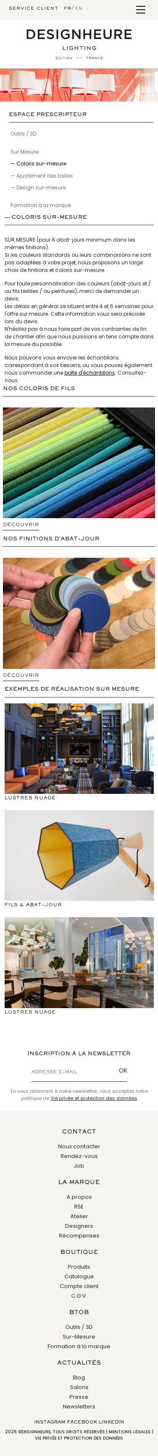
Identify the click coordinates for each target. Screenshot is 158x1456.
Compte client (79, 1286)
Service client (33, 8)
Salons (79, 1387)
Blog (79, 1377)
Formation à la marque (41, 205)
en (79, 8)
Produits (79, 1267)
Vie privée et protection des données (94, 1098)
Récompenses (79, 1236)
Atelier (79, 1216)
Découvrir (21, 525)
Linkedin (111, 1422)
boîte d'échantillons (89, 372)
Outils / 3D (23, 133)
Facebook (82, 1422)
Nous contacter (79, 1146)
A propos (79, 1197)
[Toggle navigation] (140, 10)
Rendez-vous (79, 1156)
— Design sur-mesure (38, 187)
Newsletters (79, 1407)
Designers (79, 1226)
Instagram (49, 1422)
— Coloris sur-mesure (38, 163)
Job (79, 1166)
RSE (79, 1207)
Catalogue (79, 1276)
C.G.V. (79, 1296)
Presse (79, 1397)
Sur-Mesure (79, 1337)
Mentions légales (130, 1432)
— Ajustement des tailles (42, 175)
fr (67, 8)
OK (123, 1070)
